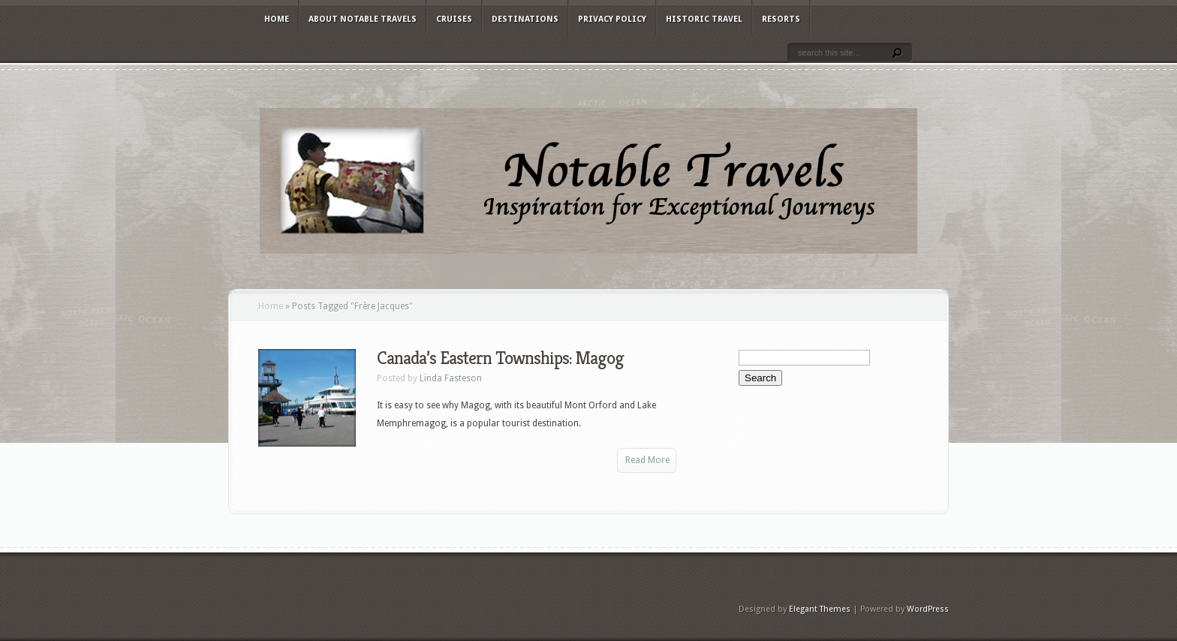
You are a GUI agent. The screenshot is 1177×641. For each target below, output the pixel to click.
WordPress (928, 609)
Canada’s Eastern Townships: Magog (500, 358)
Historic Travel (704, 19)
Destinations (525, 19)
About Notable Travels (363, 19)
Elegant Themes (819, 609)
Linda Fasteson (451, 378)
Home (276, 19)
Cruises (454, 19)
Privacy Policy (612, 19)
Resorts (781, 19)
